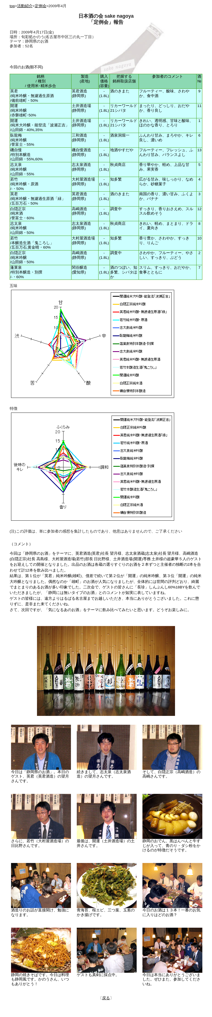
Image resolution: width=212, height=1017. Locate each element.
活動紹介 (25, 6)
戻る (106, 998)
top (12, 6)
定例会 (40, 6)
